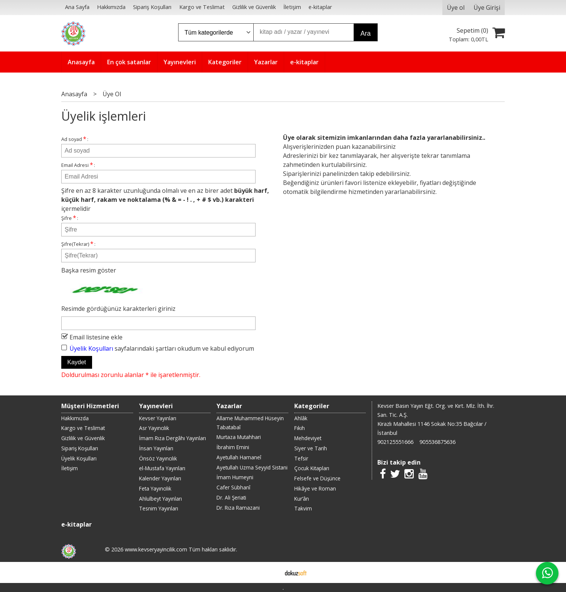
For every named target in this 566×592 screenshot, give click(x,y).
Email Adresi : (78, 165)
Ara (365, 33)
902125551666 (395, 441)
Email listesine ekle (96, 337)
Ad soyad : (74, 139)
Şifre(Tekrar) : (78, 244)
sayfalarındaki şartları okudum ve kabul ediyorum (162, 348)
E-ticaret (271, 572)
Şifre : (69, 218)
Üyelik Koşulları (91, 348)
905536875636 (437, 441)
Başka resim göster (88, 270)
